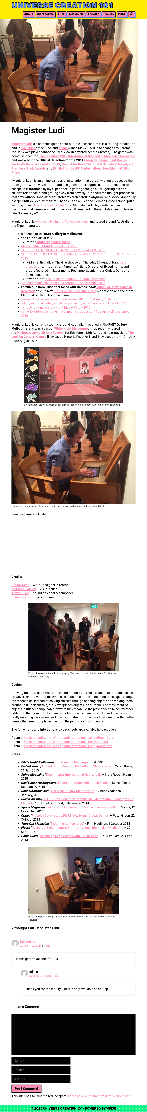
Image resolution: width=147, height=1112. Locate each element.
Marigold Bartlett (23, 589)
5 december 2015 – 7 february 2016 (86, 299)
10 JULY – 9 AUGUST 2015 (87, 250)
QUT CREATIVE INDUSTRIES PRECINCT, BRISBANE (57, 254)
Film (61, 14)
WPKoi (111, 1108)
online (63, 148)
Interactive (45, 14)
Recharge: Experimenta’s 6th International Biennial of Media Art (77, 827)
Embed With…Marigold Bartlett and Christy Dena (76, 766)
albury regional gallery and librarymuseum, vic (54, 303)
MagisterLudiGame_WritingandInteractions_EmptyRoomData (68, 746)
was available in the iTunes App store (61, 221)
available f (28, 148)
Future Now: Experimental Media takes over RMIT (81, 807)
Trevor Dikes (20, 593)
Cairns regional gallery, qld (41, 283)
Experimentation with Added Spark (83, 783)
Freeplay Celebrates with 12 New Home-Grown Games (70, 815)
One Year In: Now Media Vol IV (72, 791)
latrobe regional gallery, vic (41, 307)
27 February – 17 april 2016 (106, 303)
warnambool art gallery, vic (41, 299)
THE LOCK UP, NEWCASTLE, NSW (45, 250)
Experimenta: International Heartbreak (73, 774)
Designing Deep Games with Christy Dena (69, 836)
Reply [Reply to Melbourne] (47, 945)
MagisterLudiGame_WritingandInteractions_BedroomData (66, 742)
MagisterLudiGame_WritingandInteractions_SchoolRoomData (68, 737)
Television (75, 14)
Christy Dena (20, 585)
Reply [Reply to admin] (56, 975)
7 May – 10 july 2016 (76, 307)
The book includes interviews (75, 291)
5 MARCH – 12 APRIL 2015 (59, 246)
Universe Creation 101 (62, 5)
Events (109, 14)
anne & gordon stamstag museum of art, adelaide (57, 311)
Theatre (93, 14)
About (28, 14)
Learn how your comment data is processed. (99, 1096)
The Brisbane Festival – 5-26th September (75, 279)
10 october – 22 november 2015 (82, 283)
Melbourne (27, 941)
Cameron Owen (22, 597)
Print (121, 14)
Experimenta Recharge (71, 762)
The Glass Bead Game (49, 205)
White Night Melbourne (53, 242)
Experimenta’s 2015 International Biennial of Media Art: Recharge (86, 156)
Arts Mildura (30, 246)
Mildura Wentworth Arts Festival (40, 332)
